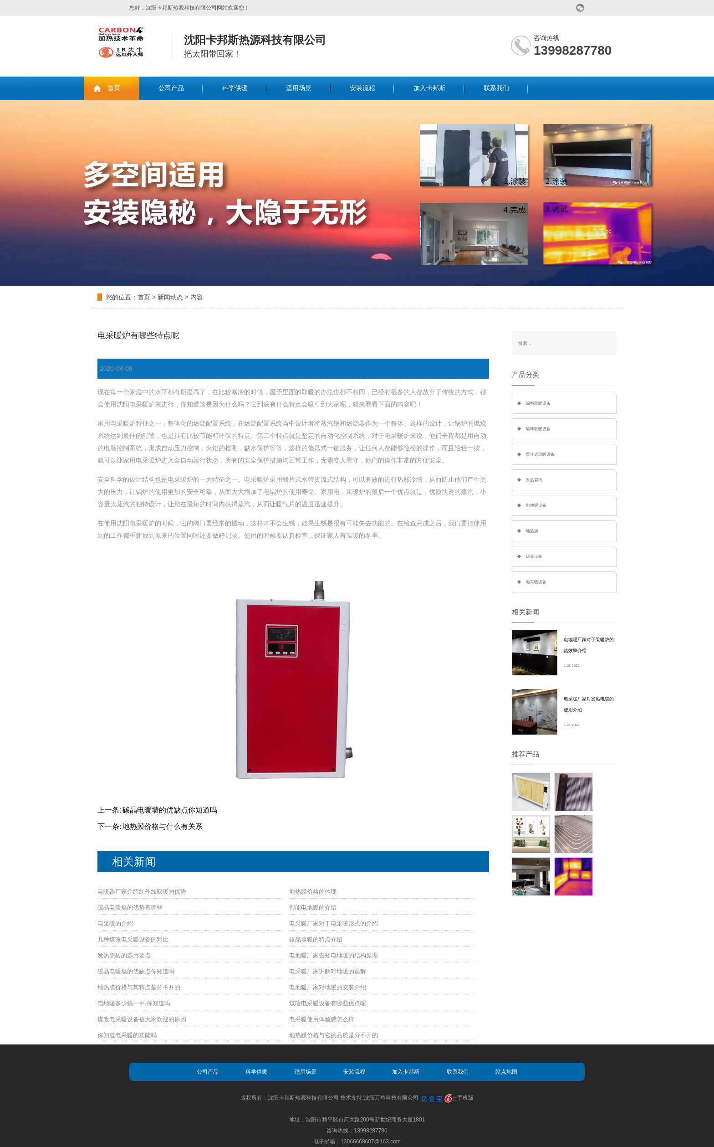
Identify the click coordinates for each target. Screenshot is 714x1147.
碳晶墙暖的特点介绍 (315, 939)
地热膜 (532, 531)
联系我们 (496, 88)
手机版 (465, 1098)
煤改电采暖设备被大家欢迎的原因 (141, 1019)
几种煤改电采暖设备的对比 (132, 939)
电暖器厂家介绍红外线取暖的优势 (141, 891)
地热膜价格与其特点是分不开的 (138, 987)
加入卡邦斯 (429, 88)
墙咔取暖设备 (538, 429)
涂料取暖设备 (538, 403)
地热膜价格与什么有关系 (162, 826)
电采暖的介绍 (115, 923)
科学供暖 (235, 88)
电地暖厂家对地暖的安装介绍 (327, 987)
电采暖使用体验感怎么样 (321, 1019)
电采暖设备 (536, 582)
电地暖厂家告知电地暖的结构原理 (333, 955)
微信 (580, 8)
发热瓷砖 (534, 480)
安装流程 (362, 88)
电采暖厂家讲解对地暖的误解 (327, 971)
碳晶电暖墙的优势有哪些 (130, 907)
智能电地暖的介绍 (313, 907)
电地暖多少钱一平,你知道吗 (133, 1003)
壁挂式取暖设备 (540, 454)
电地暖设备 (536, 505)
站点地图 (506, 1072)
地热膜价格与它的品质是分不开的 (333, 1035)
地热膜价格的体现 (313, 891)
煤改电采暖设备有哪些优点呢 (327, 1003)
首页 (113, 88)
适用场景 (298, 88)
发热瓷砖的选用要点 (124, 955)
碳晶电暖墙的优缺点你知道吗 (169, 810)
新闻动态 (170, 297)
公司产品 (171, 88)
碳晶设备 (534, 556)
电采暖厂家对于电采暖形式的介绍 (333, 923)
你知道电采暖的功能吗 (127, 1035)
